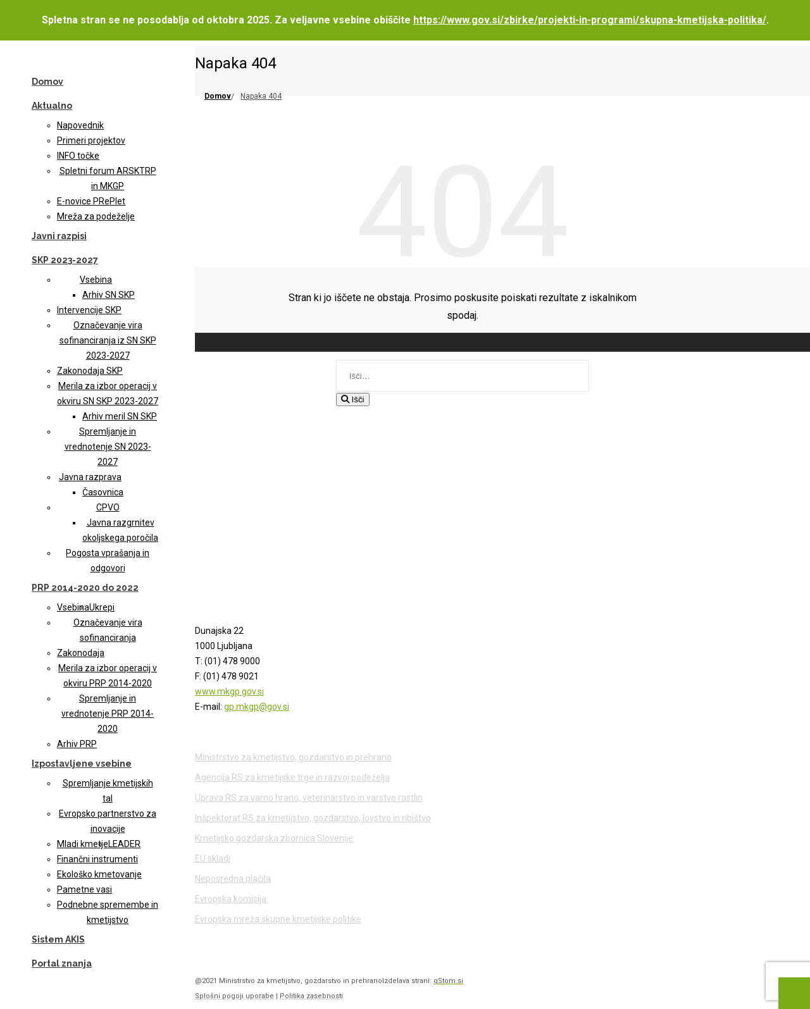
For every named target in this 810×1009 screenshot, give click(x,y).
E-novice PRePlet (91, 201)
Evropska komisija (230, 899)
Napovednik (80, 125)
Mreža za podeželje (96, 216)
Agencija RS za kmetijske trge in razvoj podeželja (292, 777)
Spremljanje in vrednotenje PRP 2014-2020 (107, 713)
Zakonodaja (80, 653)
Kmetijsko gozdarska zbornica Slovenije (274, 838)
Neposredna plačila (233, 879)
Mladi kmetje (82, 844)
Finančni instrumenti (97, 859)
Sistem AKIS (58, 939)
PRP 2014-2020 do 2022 (85, 588)
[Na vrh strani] (794, 993)
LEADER (124, 844)
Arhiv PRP (77, 744)
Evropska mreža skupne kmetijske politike (278, 919)
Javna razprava (90, 477)
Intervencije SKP (89, 310)
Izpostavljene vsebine (82, 763)
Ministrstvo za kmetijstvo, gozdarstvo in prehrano (293, 757)
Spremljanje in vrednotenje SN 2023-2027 (108, 446)
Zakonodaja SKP (90, 371)
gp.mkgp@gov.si (256, 707)
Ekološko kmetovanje (99, 874)
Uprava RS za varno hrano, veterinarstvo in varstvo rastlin (309, 798)
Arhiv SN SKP (108, 295)
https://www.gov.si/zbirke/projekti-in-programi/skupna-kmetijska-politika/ (589, 20)
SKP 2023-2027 (65, 260)
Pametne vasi (84, 889)
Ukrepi (102, 607)
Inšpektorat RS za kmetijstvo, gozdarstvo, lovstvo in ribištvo (313, 818)
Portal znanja (62, 963)
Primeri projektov (91, 140)
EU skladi (212, 858)
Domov (47, 82)
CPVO (108, 507)
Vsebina (96, 280)
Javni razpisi (59, 236)
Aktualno (52, 106)
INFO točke (78, 156)
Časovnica (102, 492)
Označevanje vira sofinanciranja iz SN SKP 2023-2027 (107, 340)
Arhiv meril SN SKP (119, 416)
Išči (352, 399)
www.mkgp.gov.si (229, 691)
